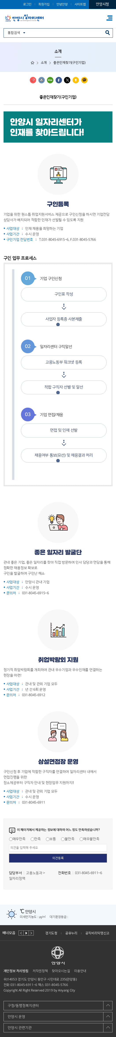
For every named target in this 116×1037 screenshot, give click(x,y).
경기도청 (51, 933)
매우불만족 (89, 839)
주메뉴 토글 (109, 18)
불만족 (67, 839)
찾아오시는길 (61, 971)
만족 (36, 839)
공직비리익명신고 (97, 933)
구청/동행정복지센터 (23, 1006)
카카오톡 (84, 80)
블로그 (50, 80)
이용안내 (80, 971)
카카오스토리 (76, 80)
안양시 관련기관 (20, 1028)
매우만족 (17, 839)
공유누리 (71, 933)
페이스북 (59, 80)
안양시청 (102, 4)
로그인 (27, 4)
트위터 (67, 80)
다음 (31, 933)
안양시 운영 (16, 1017)
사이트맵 (80, 4)
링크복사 (33, 80)
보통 (51, 839)
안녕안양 (62, 4)
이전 (21, 933)
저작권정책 (40, 971)
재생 (26, 933)
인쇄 (41, 80)
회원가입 (44, 4)
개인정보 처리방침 (16, 971)
